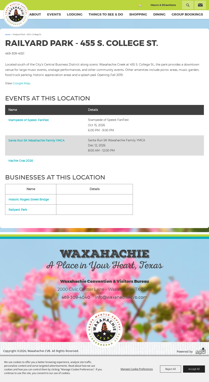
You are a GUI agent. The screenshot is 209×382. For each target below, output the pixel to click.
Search (187, 5)
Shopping (138, 14)
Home (7, 34)
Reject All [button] (170, 369)
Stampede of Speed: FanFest (28, 120)
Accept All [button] (194, 369)
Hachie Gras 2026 (20, 160)
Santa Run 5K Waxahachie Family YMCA (36, 140)
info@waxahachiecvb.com (121, 297)
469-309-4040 (76, 297)
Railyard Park (18, 209)
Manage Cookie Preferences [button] (137, 369)
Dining (159, 14)
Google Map (21, 83)
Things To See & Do (106, 14)
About (35, 14)
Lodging (74, 14)
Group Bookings (187, 14)
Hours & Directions (163, 5)
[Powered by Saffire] (200, 351)
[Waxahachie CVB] (16, 14)
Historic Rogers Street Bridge (29, 199)
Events (54, 14)
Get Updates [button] (200, 5)
